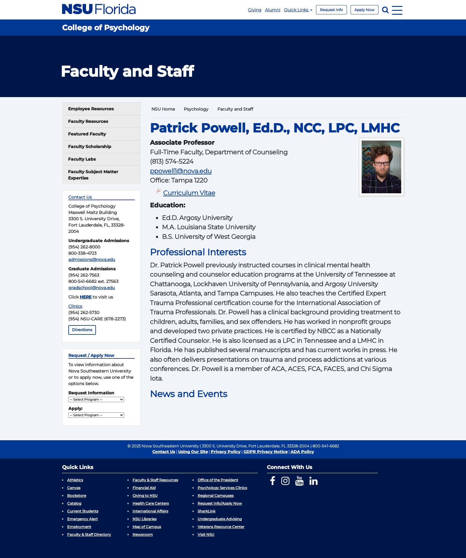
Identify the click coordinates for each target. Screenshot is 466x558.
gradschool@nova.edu (91, 287)
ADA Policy (302, 451)
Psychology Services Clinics (222, 487)
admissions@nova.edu (91, 259)
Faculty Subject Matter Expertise (93, 175)
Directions (82, 330)
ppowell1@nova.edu (181, 171)
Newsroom (143, 534)
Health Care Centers (151, 503)
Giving (254, 10)
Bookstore (76, 495)
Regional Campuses (216, 495)
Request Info (331, 9)
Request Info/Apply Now (220, 503)
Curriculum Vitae (189, 193)
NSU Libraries (145, 519)
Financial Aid (144, 487)
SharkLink (206, 511)
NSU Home (163, 109)
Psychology (196, 109)
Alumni (272, 10)
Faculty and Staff (235, 109)
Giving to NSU (145, 495)
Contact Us (163, 451)
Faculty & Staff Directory (89, 534)
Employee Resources (91, 108)
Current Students (82, 511)
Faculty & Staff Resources (155, 480)
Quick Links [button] (298, 10)
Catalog (74, 503)
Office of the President (218, 480)
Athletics (75, 480)
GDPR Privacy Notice (265, 451)
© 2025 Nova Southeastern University (163, 446)
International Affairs (150, 511)
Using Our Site (193, 451)
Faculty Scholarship (89, 146)
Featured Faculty (87, 134)
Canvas (73, 487)
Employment (79, 526)
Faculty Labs (82, 159)
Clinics (75, 306)
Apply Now (364, 9)
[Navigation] (397, 9)
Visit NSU (206, 534)
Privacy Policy (225, 451)
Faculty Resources (88, 121)
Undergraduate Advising (220, 519)
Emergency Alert (82, 519)
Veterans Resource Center (221, 526)
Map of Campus (147, 526)
